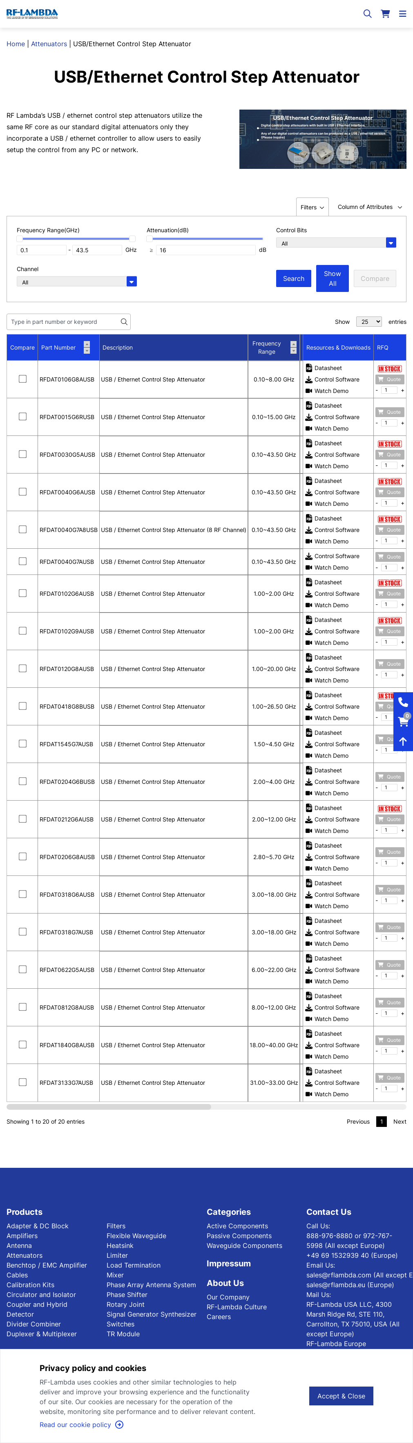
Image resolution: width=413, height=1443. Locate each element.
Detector (20, 1314)
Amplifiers (22, 1236)
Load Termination (134, 1265)
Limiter (117, 1255)
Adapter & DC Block (38, 1226)
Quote (389, 379)
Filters (116, 1226)
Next (399, 1121)
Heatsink (120, 1245)
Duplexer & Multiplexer (42, 1334)
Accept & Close (341, 1396)
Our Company (228, 1297)
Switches (120, 1324)
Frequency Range (274, 347)
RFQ (382, 347)
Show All (332, 278)
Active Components (237, 1226)
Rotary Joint (126, 1304)
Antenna (19, 1245)
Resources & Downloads (338, 347)
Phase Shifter (127, 1294)
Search (293, 278)
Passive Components (239, 1236)
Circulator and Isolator (41, 1294)
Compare (375, 278)
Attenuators (49, 44)
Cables (17, 1275)
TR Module (123, 1334)
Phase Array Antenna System (151, 1285)
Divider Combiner (34, 1324)
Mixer (115, 1275)
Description (118, 347)
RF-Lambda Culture (237, 1307)
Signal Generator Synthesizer (151, 1314)
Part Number (65, 347)
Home (16, 44)
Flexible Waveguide (136, 1236)
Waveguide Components (244, 1245)
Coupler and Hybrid (37, 1304)
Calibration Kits (30, 1285)
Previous (358, 1121)
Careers (219, 1317)
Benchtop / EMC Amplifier (47, 1265)
